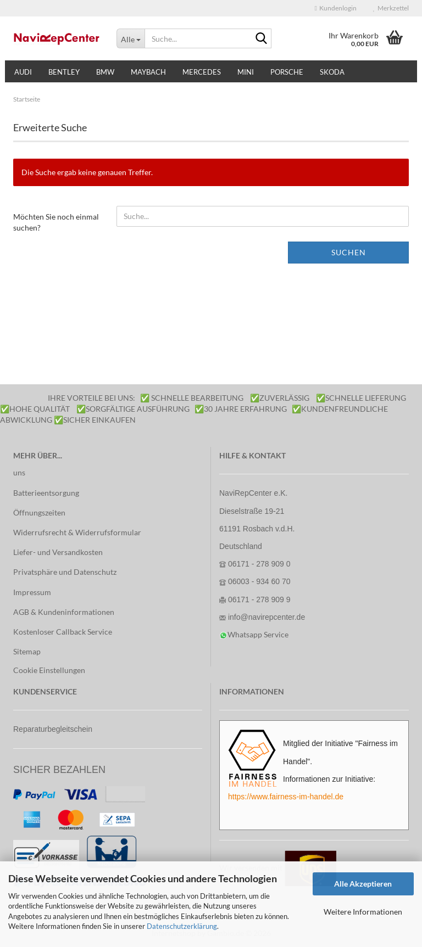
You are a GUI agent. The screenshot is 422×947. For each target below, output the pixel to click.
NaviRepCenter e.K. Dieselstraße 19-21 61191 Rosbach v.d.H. (257, 511)
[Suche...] (130, 38)
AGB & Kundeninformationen (63, 612)
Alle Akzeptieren (363, 883)
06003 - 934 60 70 (259, 581)
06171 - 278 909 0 (259, 563)
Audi (23, 72)
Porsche (286, 72)
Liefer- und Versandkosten (58, 552)
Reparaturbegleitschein (52, 729)
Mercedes (201, 72)
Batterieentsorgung (46, 492)
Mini (245, 72)
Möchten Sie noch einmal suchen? (56, 222)
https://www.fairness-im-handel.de (285, 796)
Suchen (348, 252)
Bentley (64, 72)
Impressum (32, 592)
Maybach (148, 72)
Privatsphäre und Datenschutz (64, 571)
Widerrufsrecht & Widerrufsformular (77, 532)
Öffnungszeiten (39, 512)
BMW (105, 72)
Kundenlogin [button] (336, 8)
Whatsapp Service (257, 634)
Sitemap (27, 651)
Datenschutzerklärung (182, 926)
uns (19, 472)
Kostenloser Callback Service (62, 631)
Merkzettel (391, 8)
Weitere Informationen (363, 911)
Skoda (332, 72)
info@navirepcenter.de (266, 617)
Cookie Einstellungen (49, 670)
